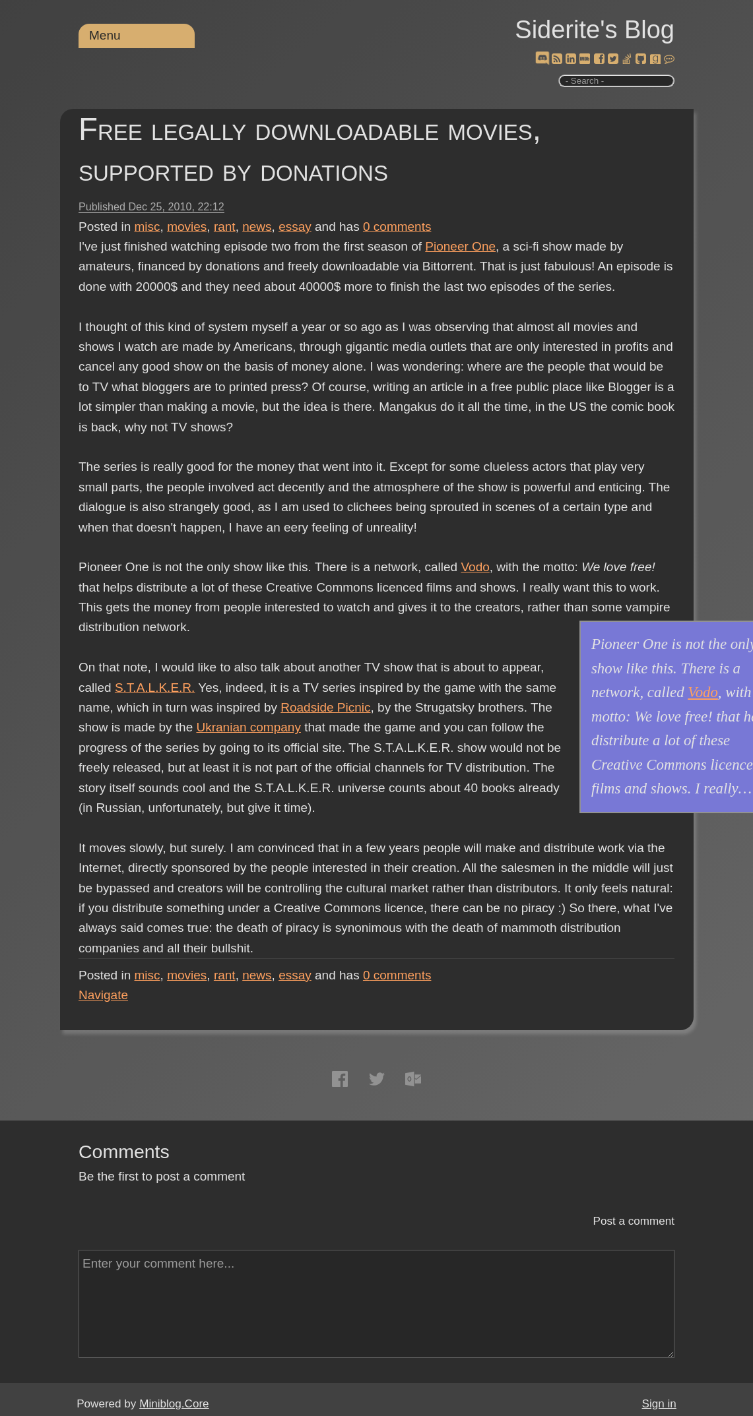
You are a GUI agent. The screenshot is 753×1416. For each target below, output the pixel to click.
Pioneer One (460, 246)
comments (397, 226)
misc (147, 226)
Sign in (659, 1404)
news (256, 226)
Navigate (103, 995)
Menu (105, 35)
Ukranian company (248, 727)
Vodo (475, 567)
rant (225, 226)
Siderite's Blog (594, 30)
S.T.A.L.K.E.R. (155, 687)
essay (294, 226)
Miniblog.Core (174, 1404)
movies (187, 226)
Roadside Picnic (325, 707)
